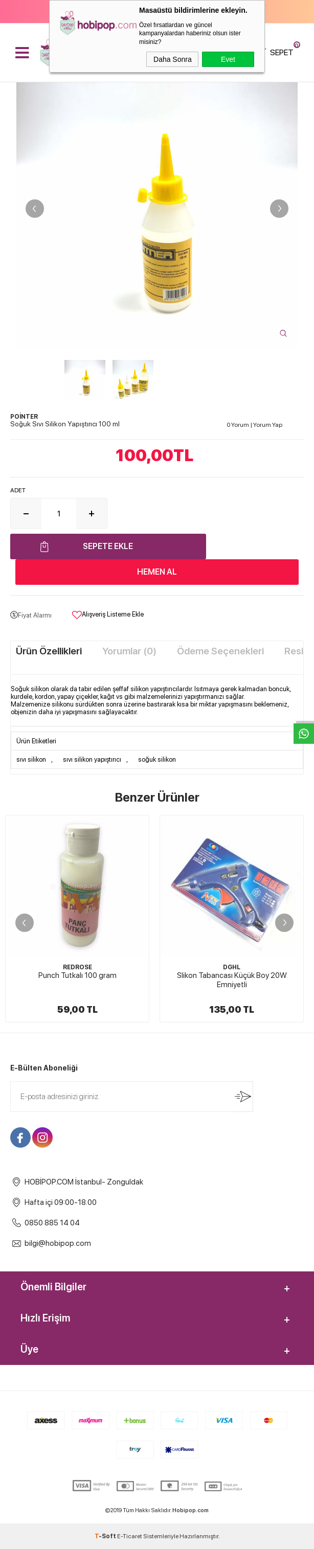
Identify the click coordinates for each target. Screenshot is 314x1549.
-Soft (106, 1536)
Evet (228, 59)
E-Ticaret (129, 1536)
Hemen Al (157, 572)
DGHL (231, 967)
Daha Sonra (172, 59)
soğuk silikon (157, 759)
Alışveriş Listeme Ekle (108, 615)
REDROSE (77, 967)
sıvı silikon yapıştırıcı (92, 759)
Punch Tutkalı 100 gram (77, 975)
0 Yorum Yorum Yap (254, 424)
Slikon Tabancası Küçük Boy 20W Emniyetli (232, 980)
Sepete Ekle (108, 546)
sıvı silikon (31, 759)
